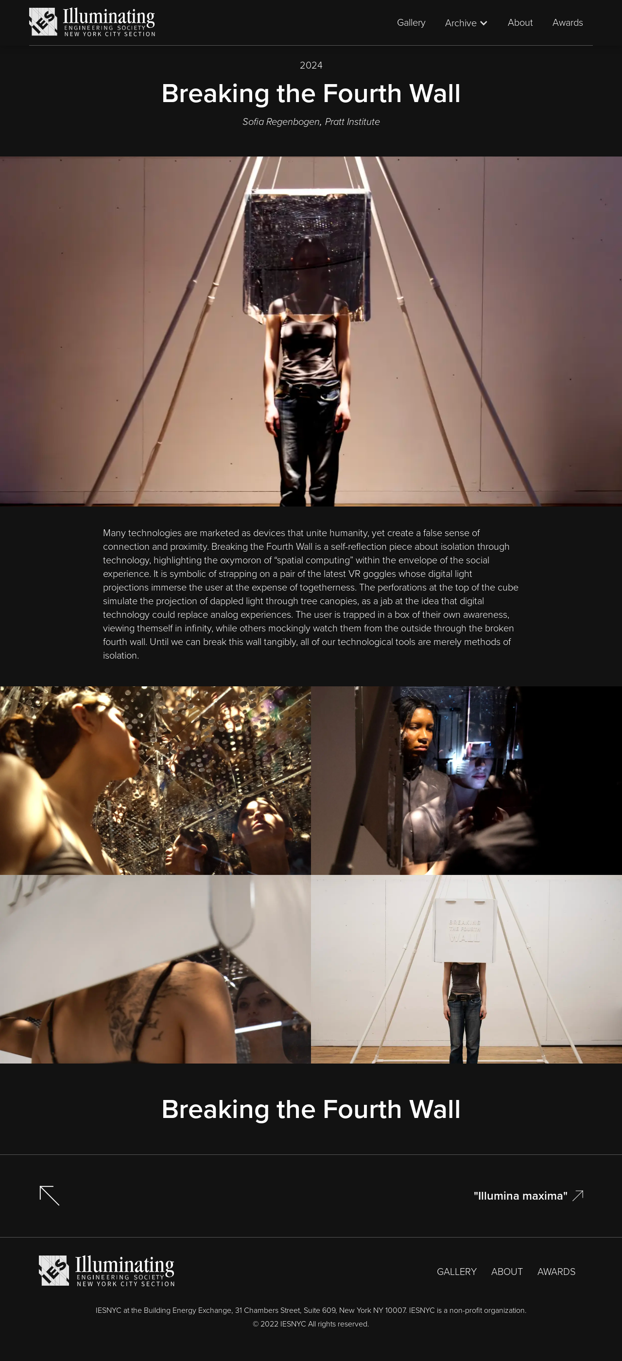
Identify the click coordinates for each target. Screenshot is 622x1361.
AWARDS (556, 1271)
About (520, 22)
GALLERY (457, 1271)
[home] (92, 22)
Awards (568, 22)
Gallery (411, 22)
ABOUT (507, 1271)
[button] (466, 22)
